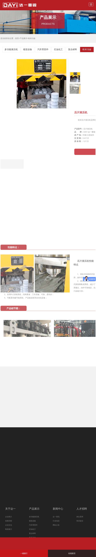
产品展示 (23, 38)
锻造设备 (27, 49)
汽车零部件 (42, 49)
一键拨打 (24, 553)
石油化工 (58, 49)
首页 (17, 38)
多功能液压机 (11, 49)
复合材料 (72, 49)
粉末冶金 (31, 38)
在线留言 (72, 553)
